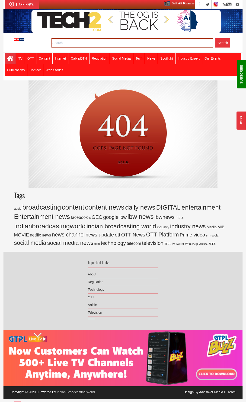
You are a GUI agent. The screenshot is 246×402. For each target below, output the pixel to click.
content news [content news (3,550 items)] (104, 207)
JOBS (241, 120)
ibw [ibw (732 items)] (123, 217)
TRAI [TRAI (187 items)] (168, 244)
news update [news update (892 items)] (100, 235)
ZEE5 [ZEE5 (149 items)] (212, 244)
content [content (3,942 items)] (73, 207)
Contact (35, 70)
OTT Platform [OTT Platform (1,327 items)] (162, 235)
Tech (139, 58)
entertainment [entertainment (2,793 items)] (201, 207)
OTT (91, 295)
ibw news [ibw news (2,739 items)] (141, 216)
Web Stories (54, 70)
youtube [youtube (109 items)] (203, 243)
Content (44, 58)
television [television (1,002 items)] (152, 243)
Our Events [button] (212, 58)
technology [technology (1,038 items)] (113, 243)
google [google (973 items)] (110, 217)
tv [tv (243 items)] (173, 244)
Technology (96, 288)
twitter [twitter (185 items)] (180, 244)
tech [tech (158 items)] (97, 244)
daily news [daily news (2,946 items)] (140, 207)
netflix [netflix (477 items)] (35, 235)
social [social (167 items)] (215, 235)
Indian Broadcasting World (76, 392)
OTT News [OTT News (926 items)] (133, 235)
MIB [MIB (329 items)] (221, 227)
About (92, 272)
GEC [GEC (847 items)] (97, 217)
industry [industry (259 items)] (163, 227)
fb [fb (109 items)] (90, 218)
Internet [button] (60, 58)
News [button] (151, 58)
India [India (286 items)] (179, 218)
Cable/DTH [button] (79, 58)
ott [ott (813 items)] (117, 234)
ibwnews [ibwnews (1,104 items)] (165, 217)
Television (95, 311)
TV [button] (20, 58)
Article (92, 303)
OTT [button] (30, 58)
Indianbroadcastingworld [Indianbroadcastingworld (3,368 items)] (50, 226)
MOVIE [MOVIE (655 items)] (21, 234)
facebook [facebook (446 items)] (79, 217)
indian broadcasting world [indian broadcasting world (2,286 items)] (121, 226)
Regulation (95, 280)
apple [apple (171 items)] (18, 208)
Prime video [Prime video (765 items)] (192, 234)
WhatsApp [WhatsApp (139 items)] (191, 244)
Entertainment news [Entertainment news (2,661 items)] (42, 216)
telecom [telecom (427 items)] (134, 243)
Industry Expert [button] (189, 58)
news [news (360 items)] (46, 235)
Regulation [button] (99, 58)
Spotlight (166, 58)
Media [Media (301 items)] (212, 227)
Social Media (121, 58)
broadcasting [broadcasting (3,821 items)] (41, 207)
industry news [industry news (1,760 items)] (188, 226)
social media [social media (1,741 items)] (30, 242)
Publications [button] (16, 70)
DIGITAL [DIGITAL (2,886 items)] (168, 207)
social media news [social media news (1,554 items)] (70, 243)
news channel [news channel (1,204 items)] (68, 235)
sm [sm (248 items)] (208, 235)
